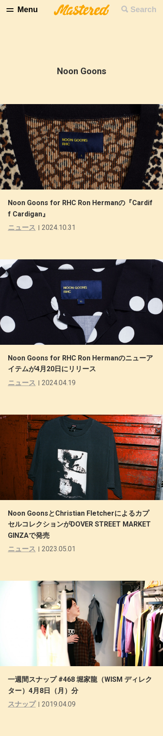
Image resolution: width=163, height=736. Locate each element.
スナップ (22, 704)
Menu (27, 9)
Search (143, 9)
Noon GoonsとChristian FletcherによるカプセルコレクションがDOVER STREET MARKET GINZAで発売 (79, 524)
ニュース (22, 227)
